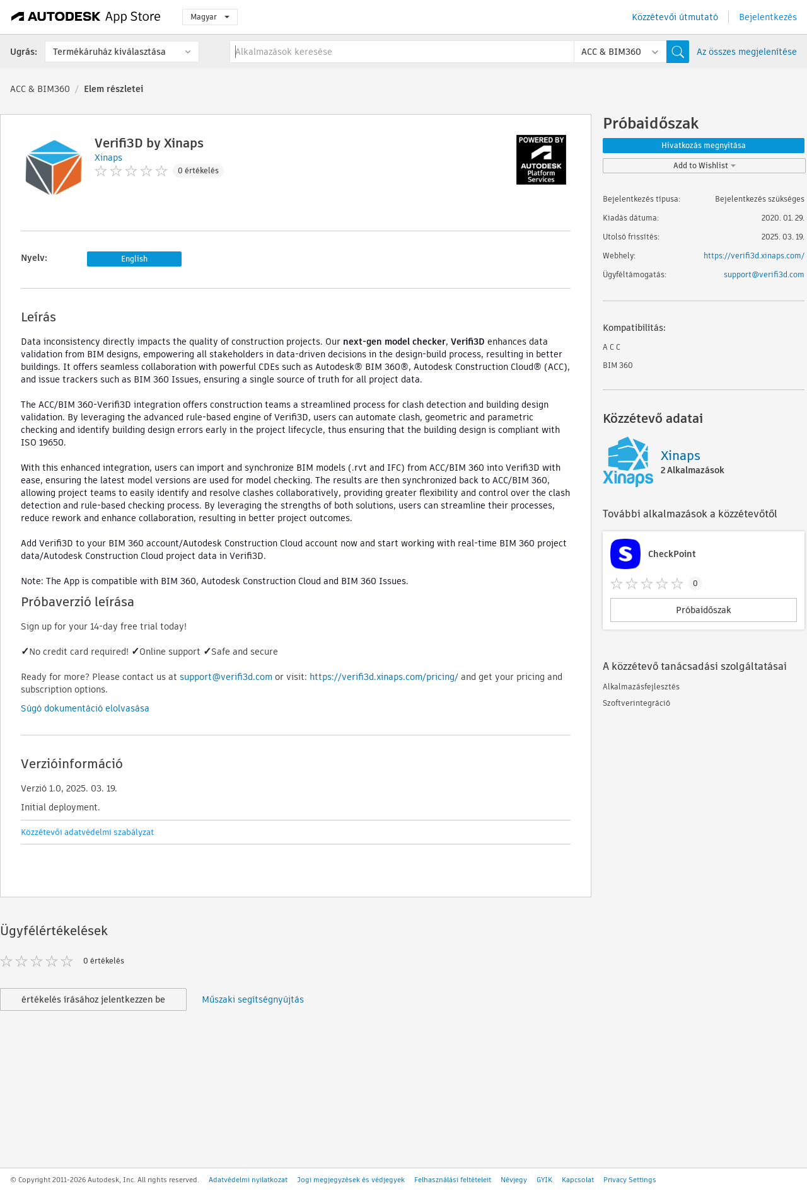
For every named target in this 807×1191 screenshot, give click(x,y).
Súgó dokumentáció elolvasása (85, 708)
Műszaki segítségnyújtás (253, 999)
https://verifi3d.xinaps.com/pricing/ (384, 676)
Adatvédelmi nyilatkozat (248, 1180)
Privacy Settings (629, 1180)
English (134, 258)
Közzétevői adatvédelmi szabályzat (87, 832)
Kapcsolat (578, 1180)
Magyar (209, 16)
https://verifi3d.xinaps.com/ (754, 255)
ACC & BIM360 (40, 89)
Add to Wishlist (704, 165)
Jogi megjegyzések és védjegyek (351, 1180)
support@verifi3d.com (226, 676)
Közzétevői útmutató (675, 17)
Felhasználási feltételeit (452, 1180)
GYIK (544, 1180)
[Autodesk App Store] (86, 17)
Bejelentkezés (768, 17)
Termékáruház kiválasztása (109, 51)
